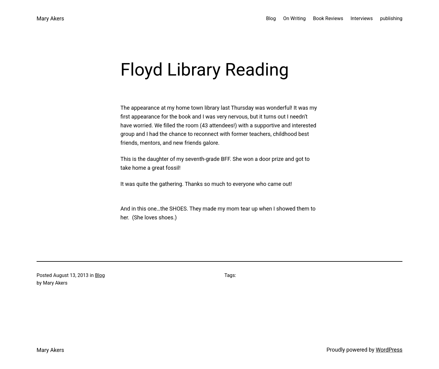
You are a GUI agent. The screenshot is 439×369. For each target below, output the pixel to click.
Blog (100, 275)
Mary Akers (50, 18)
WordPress (389, 349)
